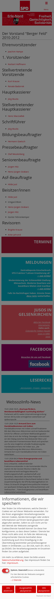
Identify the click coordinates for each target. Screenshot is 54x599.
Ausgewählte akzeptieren (25, 589)
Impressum (12, 563)
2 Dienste (16, 580)
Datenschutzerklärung (12, 560)
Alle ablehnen (8, 589)
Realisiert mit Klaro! (43, 596)
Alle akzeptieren (44, 589)
